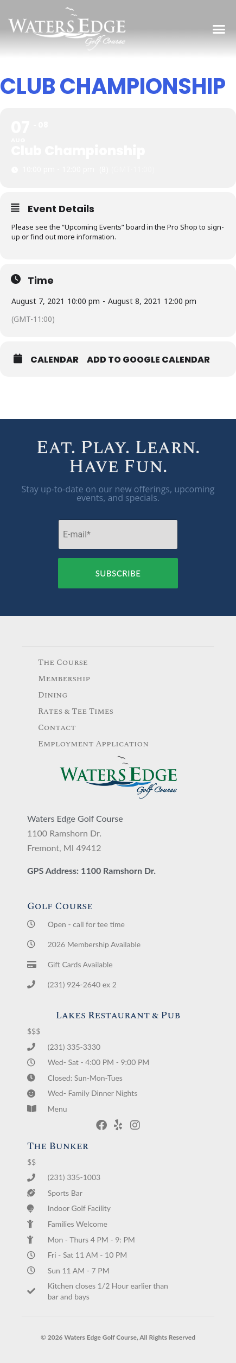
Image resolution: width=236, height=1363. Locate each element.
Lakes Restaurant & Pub (118, 1015)
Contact (57, 727)
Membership (64, 679)
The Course (63, 662)
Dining (53, 695)
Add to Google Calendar (148, 360)
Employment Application (93, 744)
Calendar (54, 360)
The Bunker (57, 1146)
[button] (218, 29)
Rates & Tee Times (75, 711)
